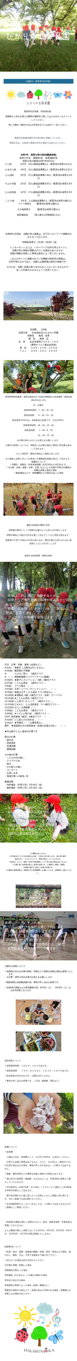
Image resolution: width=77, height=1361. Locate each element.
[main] (38, 118)
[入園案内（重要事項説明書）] (38, 81)
